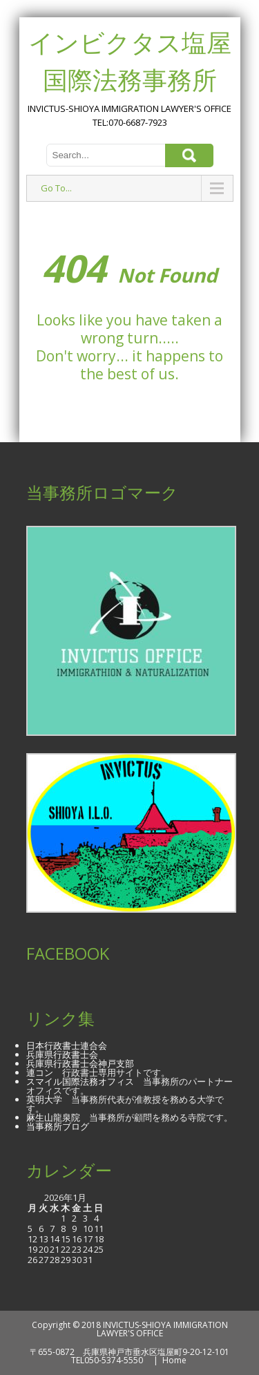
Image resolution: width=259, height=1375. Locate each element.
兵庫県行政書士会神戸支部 (80, 1063)
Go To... (56, 188)
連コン (39, 1072)
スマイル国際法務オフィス (80, 1081)
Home (174, 1360)
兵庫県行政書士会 (62, 1054)
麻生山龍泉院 (53, 1117)
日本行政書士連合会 (66, 1045)
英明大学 (44, 1099)
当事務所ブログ (57, 1126)
